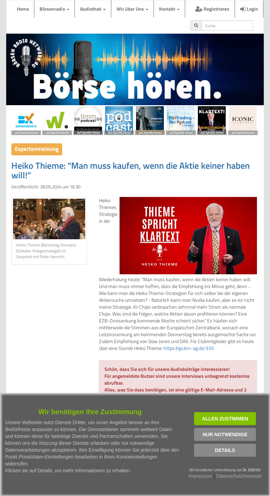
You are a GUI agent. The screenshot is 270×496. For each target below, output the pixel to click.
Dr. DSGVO (252, 470)
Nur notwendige (225, 434)
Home (23, 8)
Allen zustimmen (225, 418)
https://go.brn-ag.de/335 (189, 348)
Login (249, 8)
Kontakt (169, 8)
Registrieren (212, 8)
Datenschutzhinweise (238, 476)
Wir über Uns (132, 8)
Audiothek (93, 8)
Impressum (200, 476)
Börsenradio (54, 8)
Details (225, 450)
